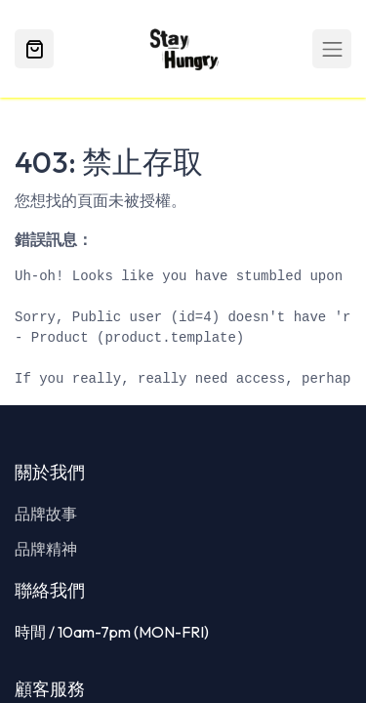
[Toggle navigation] (331, 48)
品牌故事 (46, 513)
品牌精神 (46, 548)
